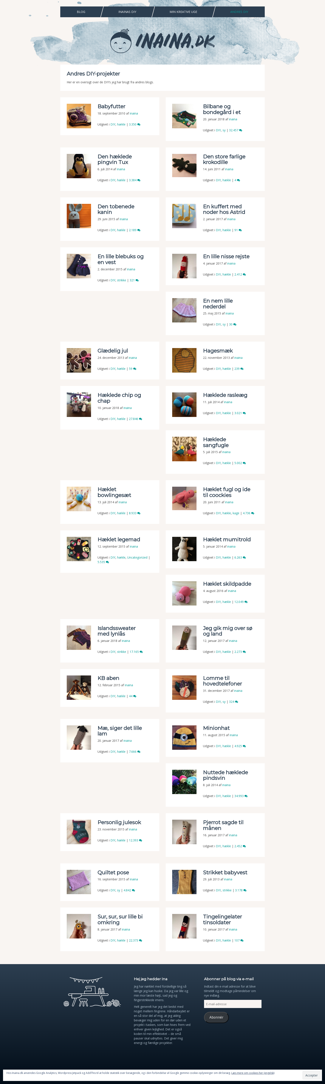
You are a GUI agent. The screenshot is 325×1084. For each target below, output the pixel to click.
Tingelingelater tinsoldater (222, 919)
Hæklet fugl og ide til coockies (226, 492)
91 (238, 230)
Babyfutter (111, 106)
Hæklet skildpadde (227, 584)
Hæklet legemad (119, 539)
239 (238, 369)
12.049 (241, 602)
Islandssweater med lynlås (117, 631)
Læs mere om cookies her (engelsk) (252, 1073)
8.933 (134, 513)
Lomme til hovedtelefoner (222, 681)
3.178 (240, 890)
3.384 (134, 180)
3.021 (240, 413)
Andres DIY (239, 12)
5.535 (103, 562)
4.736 (248, 513)
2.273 (240, 652)
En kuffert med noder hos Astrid (224, 209)
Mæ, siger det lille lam (120, 731)
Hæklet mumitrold (227, 539)
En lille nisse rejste (226, 256)
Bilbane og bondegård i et (222, 109)
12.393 (135, 840)
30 (232, 324)
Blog (81, 12)
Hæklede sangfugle (216, 442)
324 (233, 702)
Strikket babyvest (225, 872)
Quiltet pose (113, 872)
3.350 (134, 124)
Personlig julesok (119, 822)
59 (132, 369)
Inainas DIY (127, 12)
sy (224, 130)
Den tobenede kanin (116, 209)
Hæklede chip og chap (119, 398)
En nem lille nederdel (218, 304)
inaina (134, 113)
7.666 (134, 752)
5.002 (240, 463)
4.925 (240, 746)
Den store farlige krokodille (224, 159)
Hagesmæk (218, 351)
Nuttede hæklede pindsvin (225, 775)
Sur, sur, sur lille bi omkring (120, 919)
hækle (121, 124)
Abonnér (216, 1017)
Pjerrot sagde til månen (223, 825)
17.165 (136, 652)
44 (132, 696)
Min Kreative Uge (183, 12)
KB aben (108, 678)
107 (238, 940)
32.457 (235, 130)
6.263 (240, 557)
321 (134, 280)
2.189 (134, 230)
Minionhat (216, 728)
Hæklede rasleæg (225, 395)
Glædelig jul (113, 351)
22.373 (135, 940)
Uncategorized (137, 557)
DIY (112, 124)
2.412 (240, 274)
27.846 (135, 419)
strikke (121, 280)
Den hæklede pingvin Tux (115, 159)
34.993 (241, 796)
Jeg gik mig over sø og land (227, 631)
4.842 (129, 890)
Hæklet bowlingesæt (114, 492)
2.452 (240, 846)
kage (236, 513)
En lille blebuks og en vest (121, 259)
